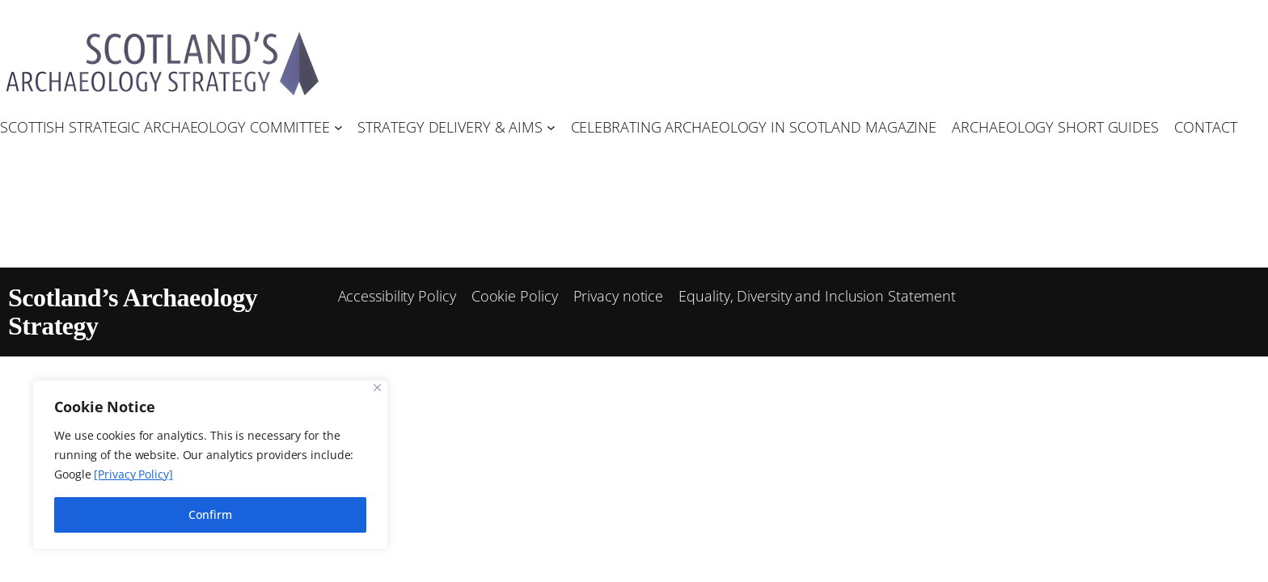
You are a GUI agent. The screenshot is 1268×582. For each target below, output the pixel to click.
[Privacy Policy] (133, 474)
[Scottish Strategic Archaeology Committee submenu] (338, 127)
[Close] (377, 387)
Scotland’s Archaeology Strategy (132, 311)
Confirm (210, 514)
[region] (210, 465)
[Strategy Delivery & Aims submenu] (551, 127)
